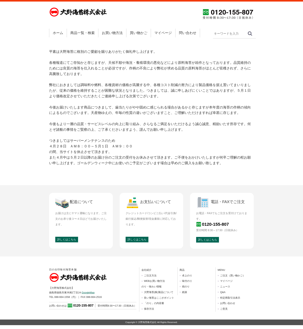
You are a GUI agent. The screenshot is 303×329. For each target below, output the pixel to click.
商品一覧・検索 (82, 33)
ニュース (225, 286)
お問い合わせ (227, 303)
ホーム (58, 33)
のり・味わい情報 (151, 286)
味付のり (187, 280)
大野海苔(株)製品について (158, 292)
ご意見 (224, 308)
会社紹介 (146, 269)
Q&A (222, 292)
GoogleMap (88, 292)
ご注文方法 (150, 275)
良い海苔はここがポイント (159, 297)
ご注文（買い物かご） (232, 275)
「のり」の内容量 (154, 303)
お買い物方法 (112, 33)
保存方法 (149, 308)
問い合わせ (187, 33)
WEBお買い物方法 (154, 280)
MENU (221, 269)
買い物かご (138, 33)
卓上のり (187, 275)
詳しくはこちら (66, 239)
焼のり (186, 286)
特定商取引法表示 (230, 297)
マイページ (163, 33)
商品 (182, 269)
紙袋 (184, 292)
